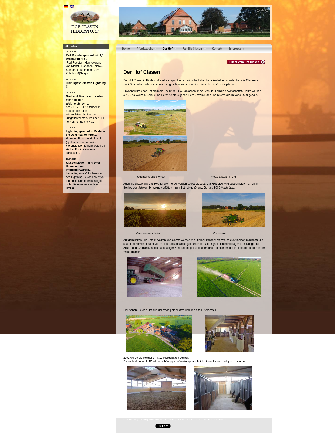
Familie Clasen (192, 49)
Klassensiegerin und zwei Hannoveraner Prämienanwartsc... (83, 166)
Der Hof (168, 49)
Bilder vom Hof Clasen (244, 62)
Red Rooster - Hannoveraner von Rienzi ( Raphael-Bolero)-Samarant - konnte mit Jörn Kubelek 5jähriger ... (84, 68)
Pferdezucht (145, 49)
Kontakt (217, 48)
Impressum (236, 48)
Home (126, 48)
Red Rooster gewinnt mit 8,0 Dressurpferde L (84, 57)
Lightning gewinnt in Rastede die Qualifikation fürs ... (85, 133)
